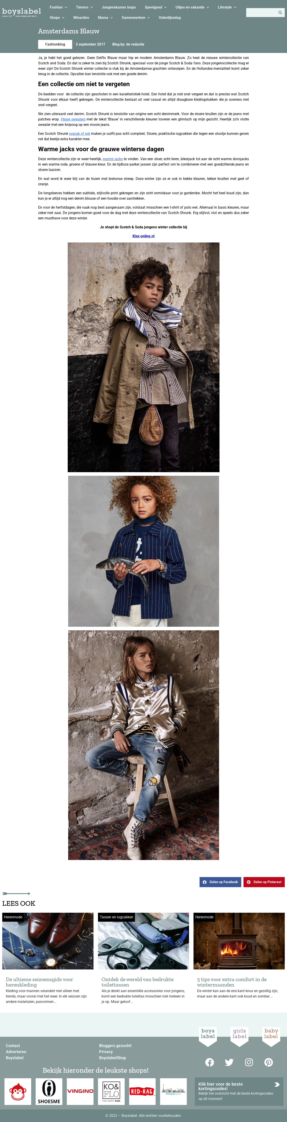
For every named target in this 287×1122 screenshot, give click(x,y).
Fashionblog (55, 44)
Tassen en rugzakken (116, 917)
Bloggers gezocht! (115, 1045)
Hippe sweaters (73, 119)
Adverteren (16, 1051)
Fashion (58, 7)
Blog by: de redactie (128, 44)
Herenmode (13, 917)
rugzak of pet (79, 133)
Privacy (106, 1051)
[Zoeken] (280, 12)
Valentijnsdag (170, 17)
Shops (57, 17)
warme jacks (113, 159)
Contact (13, 1045)
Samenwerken (136, 17)
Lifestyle (227, 7)
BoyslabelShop (112, 1057)
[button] (220, 882)
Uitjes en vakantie (192, 7)
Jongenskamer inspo (119, 7)
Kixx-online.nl (143, 236)
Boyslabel (15, 1057)
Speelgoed (156, 7)
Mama (105, 17)
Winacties (81, 17)
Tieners (84, 7)
